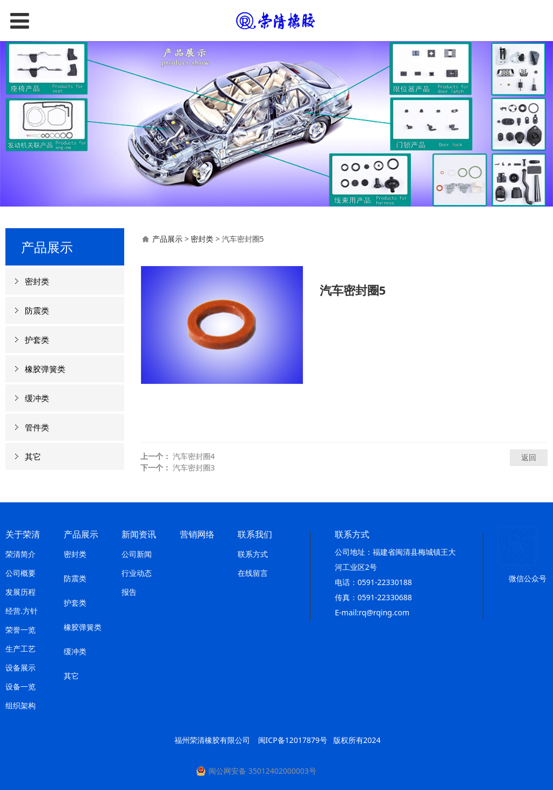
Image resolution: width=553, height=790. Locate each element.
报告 (129, 592)
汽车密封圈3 (194, 467)
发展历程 (20, 592)
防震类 (37, 310)
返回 (528, 457)
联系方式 (253, 554)
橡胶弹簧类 (45, 368)
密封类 (37, 281)
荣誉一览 (20, 630)
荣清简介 (20, 554)
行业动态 (137, 573)
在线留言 (253, 573)
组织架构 (20, 705)
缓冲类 (37, 398)
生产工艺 (20, 648)
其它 (33, 456)
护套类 (37, 339)
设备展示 (20, 667)
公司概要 (20, 573)
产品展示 (167, 239)
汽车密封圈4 (194, 456)
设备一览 (20, 686)
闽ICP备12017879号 (292, 740)
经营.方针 (21, 611)
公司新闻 (137, 554)
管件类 (37, 427)
